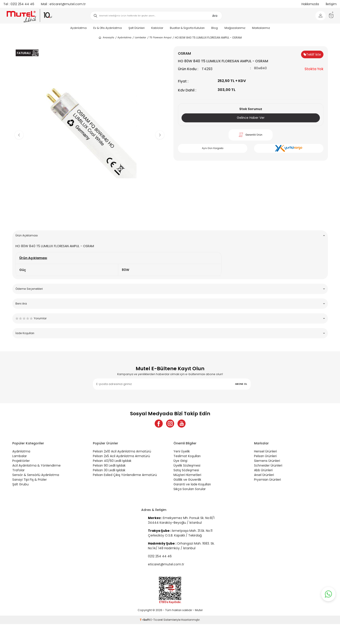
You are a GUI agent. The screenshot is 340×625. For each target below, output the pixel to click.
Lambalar (140, 37)
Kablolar (157, 28)
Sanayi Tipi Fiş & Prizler (29, 480)
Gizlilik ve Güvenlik (187, 480)
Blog (214, 28)
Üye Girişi (180, 461)
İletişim (331, 4)
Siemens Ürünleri (267, 461)
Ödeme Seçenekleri (170, 289)
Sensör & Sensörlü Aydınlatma (35, 476)
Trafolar (18, 471)
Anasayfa (106, 37)
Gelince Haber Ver (251, 118)
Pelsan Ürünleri (265, 457)
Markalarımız (261, 28)
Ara (214, 15)
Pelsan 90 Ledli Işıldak (109, 466)
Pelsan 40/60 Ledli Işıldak (112, 461)
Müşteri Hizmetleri (187, 476)
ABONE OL (241, 384)
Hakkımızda (310, 4)
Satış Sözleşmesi (186, 471)
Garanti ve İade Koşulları (192, 485)
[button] (20, 135)
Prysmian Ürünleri (267, 480)
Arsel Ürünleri (264, 476)
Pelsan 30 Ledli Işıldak (109, 471)
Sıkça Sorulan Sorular (189, 490)
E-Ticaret (156, 621)
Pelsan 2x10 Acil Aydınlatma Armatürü (122, 452)
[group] (89, 131)
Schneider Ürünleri (268, 466)
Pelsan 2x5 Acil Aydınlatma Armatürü (121, 457)
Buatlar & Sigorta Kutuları (187, 28)
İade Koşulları (170, 333)
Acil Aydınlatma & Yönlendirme (36, 466)
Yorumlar (170, 318)
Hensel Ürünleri (265, 452)
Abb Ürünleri (263, 471)
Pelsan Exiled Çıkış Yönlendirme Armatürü (125, 476)
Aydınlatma (78, 28)
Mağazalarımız (235, 28)
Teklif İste (312, 54)
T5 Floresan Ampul (160, 37)
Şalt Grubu (20, 485)
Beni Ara (170, 303)
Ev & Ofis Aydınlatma (107, 28)
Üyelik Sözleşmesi (186, 466)
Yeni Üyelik (181, 452)
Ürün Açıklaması (170, 235)
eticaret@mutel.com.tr (63, 4)
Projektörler (21, 461)
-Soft (145, 621)
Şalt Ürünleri (136, 28)
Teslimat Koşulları (187, 457)
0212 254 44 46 (18, 4)
